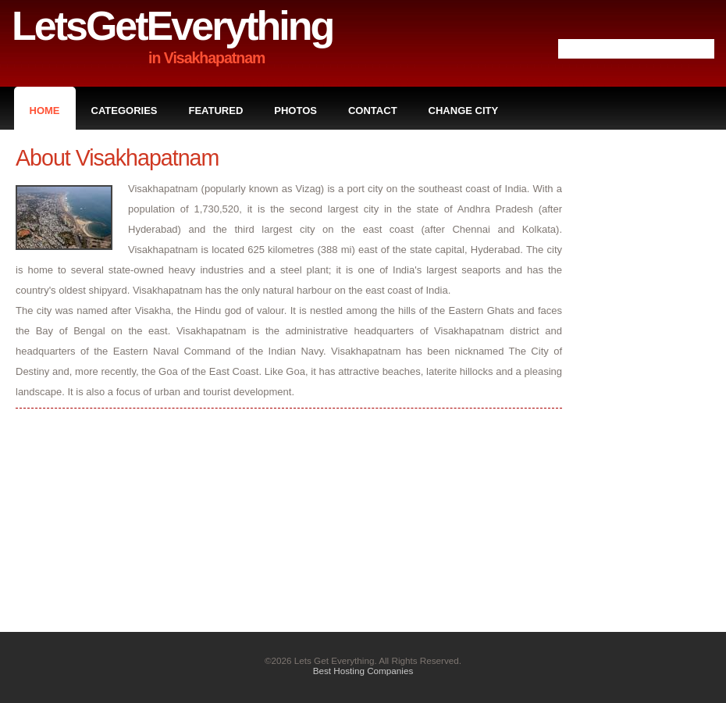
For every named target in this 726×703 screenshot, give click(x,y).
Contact (372, 110)
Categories (124, 110)
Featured (216, 110)
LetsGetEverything (172, 25)
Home (45, 110)
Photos (295, 110)
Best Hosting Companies (363, 671)
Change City (464, 110)
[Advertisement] (647, 379)
